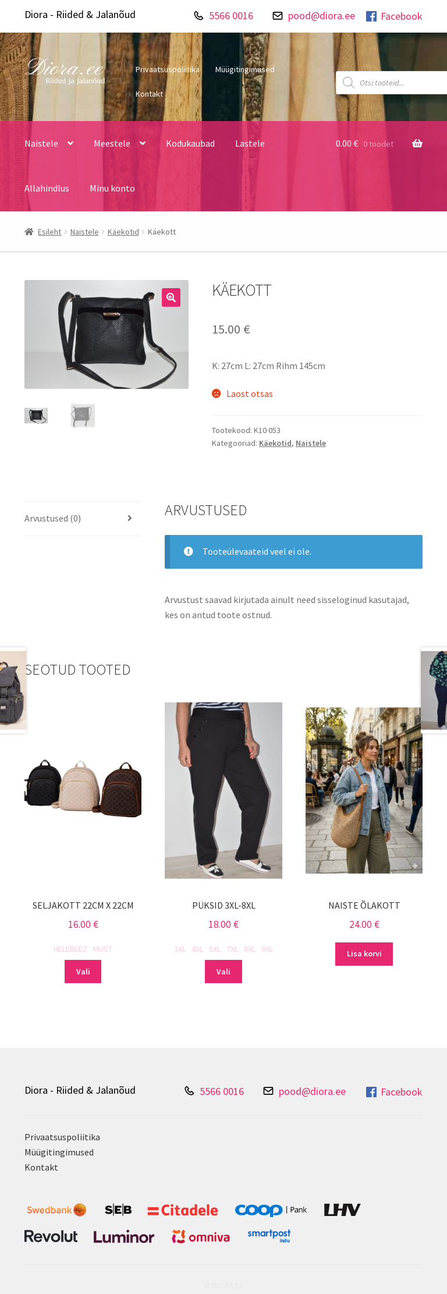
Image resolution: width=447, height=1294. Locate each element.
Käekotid (123, 231)
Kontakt (149, 93)
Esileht (49, 231)
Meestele (112, 143)
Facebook (393, 16)
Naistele (41, 143)
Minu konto (112, 188)
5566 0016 (231, 15)
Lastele (250, 143)
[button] (171, 297)
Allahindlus (46, 188)
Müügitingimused (245, 69)
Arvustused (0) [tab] (52, 518)
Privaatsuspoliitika (168, 69)
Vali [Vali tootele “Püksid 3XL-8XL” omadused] (223, 971)
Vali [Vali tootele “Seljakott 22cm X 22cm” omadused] (83, 971)
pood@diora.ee (321, 15)
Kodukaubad (190, 143)
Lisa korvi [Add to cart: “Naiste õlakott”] (364, 953)
